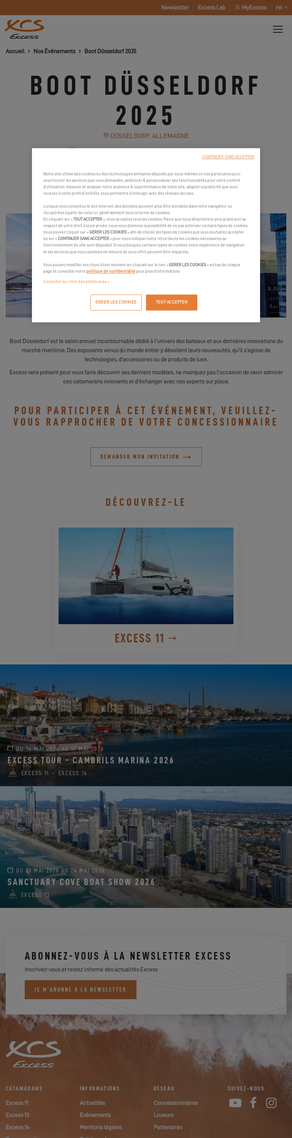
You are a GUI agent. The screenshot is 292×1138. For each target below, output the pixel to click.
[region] (146, 235)
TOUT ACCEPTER (171, 302)
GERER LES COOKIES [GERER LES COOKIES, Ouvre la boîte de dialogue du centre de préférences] (115, 302)
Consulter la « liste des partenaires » (76, 282)
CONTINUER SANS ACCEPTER (228, 157)
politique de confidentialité (110, 271)
